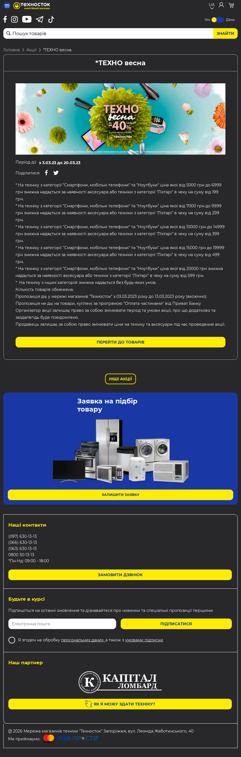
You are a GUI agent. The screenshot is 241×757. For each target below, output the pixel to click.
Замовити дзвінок (120, 574)
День (230, 20)
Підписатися (176, 623)
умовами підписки (144, 639)
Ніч (207, 20)
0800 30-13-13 (21, 554)
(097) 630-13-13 (22, 536)
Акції (31, 49)
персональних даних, (83, 639)
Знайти (225, 33)
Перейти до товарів (120, 342)
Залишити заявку (121, 495)
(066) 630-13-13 (22, 542)
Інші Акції (120, 378)
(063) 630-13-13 (22, 548)
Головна (11, 49)
